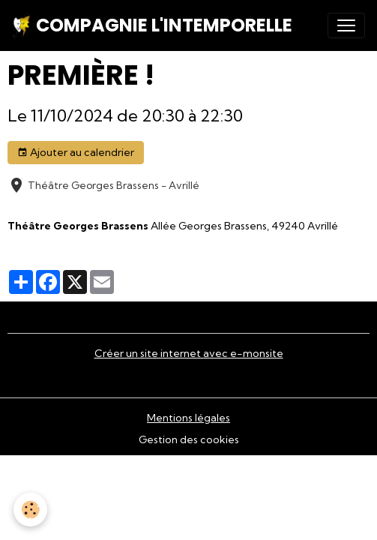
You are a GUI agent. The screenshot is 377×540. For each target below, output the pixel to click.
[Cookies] (30, 509)
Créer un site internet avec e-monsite (188, 353)
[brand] (152, 25)
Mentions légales (188, 417)
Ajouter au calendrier (75, 153)
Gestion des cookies (189, 439)
